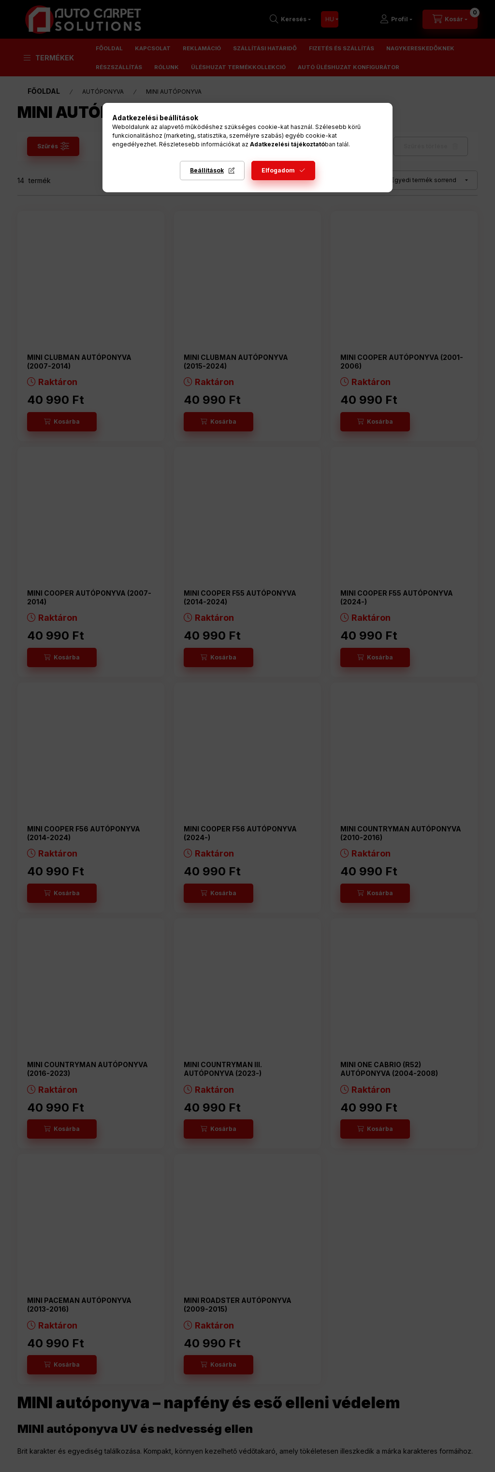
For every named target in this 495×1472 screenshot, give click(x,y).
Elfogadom (278, 170)
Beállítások (207, 170)
